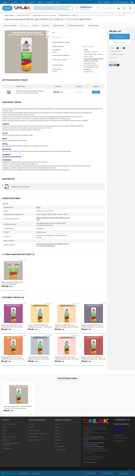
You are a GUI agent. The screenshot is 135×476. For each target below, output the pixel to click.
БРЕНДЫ (30, 425)
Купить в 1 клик (119, 42)
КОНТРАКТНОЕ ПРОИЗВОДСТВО (37, 431)
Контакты (31, 2)
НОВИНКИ (31, 422)
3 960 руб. (13, 285)
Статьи (57, 441)
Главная (4, 2)
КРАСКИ (4, 425)
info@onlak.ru (124, 422)
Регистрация (106, 2)
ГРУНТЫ (4, 428)
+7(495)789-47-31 (86, 7)
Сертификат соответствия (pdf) (11, 156)
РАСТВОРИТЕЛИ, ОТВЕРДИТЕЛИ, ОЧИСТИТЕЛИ (11, 442)
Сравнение (91, 473)
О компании (50, 2)
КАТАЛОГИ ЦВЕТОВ (33, 428)
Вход (99, 2)
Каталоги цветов (59, 444)
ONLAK (86, 49)
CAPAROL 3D (87, 69)
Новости (40, 2)
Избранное (109, 473)
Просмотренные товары (67, 376)
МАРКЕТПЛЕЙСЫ (33, 435)
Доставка (14, 2)
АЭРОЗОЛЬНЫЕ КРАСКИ (9, 422)
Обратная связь (9, 473)
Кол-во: (113, 48)
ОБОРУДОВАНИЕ (7, 446)
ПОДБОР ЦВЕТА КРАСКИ (35, 438)
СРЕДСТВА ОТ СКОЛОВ (8, 435)
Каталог (7, 8)
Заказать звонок (85, 9)
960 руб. (57, 92)
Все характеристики (87, 46)
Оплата (23, 2)
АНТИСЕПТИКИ (6, 438)
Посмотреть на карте (89, 460)
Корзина (126, 473)
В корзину (96, 92)
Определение (124, 2)
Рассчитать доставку (116, 54)
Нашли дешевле (114, 51)
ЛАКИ (3, 431)
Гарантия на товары (60, 447)
